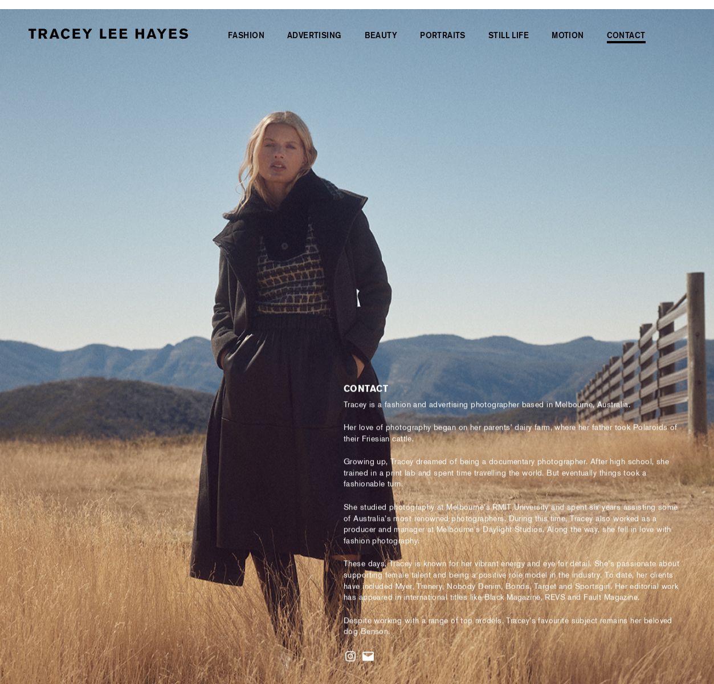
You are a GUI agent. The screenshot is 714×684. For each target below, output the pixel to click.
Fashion (246, 35)
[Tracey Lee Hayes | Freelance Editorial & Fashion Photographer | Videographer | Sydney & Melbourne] (108, 34)
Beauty (381, 35)
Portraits (443, 35)
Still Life (508, 35)
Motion (568, 35)
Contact (626, 35)
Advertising (314, 35)
